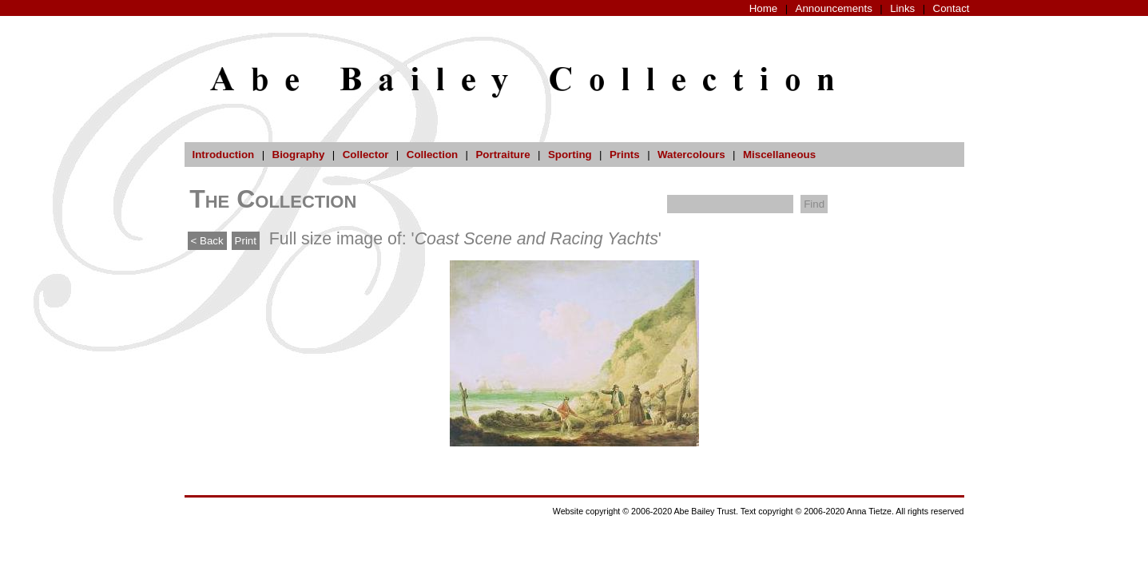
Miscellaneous (779, 155)
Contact (951, 8)
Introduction (224, 155)
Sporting (570, 155)
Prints (625, 155)
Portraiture (502, 155)
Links (902, 8)
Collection (432, 155)
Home (763, 8)
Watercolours (691, 155)
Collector (366, 155)
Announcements (834, 8)
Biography (298, 155)
